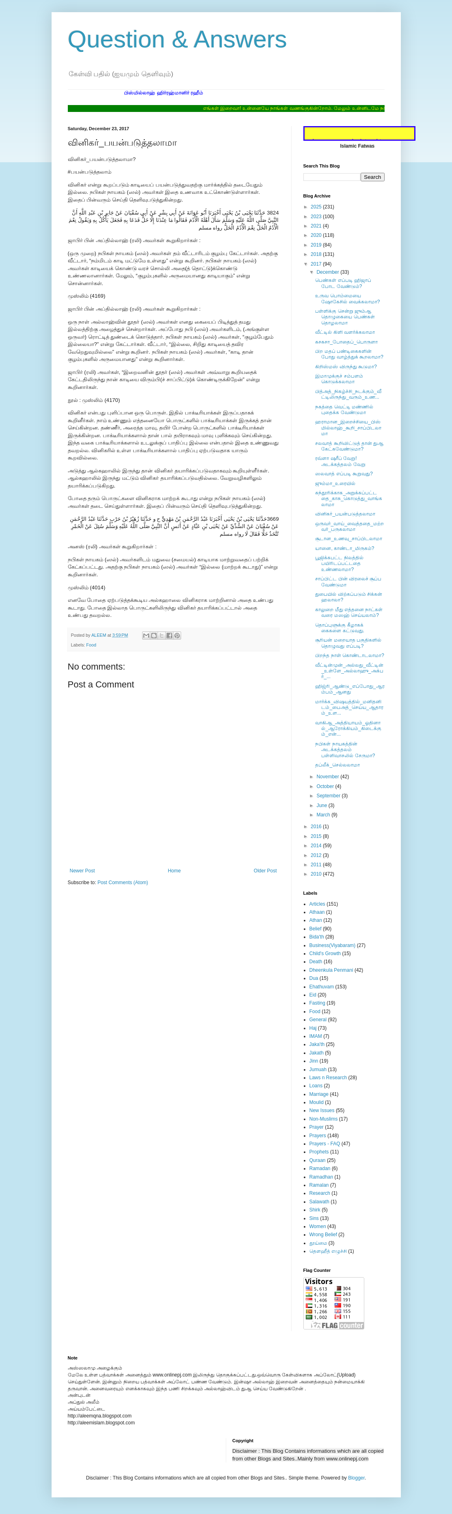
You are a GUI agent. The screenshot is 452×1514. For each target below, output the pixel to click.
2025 (317, 207)
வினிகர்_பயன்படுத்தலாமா (345, 514)
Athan (315, 920)
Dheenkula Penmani (331, 970)
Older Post (265, 871)
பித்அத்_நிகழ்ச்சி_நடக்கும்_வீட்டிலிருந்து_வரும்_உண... (348, 394)
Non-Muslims (323, 1119)
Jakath (316, 1053)
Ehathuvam (321, 987)
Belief (315, 929)
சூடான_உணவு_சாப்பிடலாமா (348, 538)
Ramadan (320, 1168)
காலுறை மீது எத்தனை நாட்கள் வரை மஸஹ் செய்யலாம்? (349, 612)
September (329, 796)
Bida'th (316, 937)
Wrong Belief (323, 1234)
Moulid (316, 1102)
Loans (316, 1086)
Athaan (317, 912)
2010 (317, 874)
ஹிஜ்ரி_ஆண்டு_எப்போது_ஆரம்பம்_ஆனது (349, 689)
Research (319, 1193)
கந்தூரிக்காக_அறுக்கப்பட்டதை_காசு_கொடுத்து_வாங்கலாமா (348, 498)
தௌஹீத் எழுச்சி (328, 1251)
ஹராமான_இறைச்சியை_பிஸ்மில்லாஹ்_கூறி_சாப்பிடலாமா (348, 427)
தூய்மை (318, 1243)
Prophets (319, 1152)
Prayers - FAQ (324, 1144)
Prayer (316, 1127)
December (328, 272)
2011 (317, 865)
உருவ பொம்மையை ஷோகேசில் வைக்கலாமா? (347, 298)
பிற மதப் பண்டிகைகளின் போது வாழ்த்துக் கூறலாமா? (349, 354)
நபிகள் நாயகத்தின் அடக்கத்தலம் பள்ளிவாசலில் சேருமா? (345, 749)
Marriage (319, 1094)
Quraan (317, 1160)
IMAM (315, 1036)
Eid (312, 995)
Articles (317, 904)
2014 (317, 845)
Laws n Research (328, 1077)
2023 (317, 216)
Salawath (319, 1202)
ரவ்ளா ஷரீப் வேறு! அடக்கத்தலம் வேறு (340, 461)
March (323, 815)
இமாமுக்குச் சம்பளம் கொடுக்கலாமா (339, 378)
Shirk (314, 1210)
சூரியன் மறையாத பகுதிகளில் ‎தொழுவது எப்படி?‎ (348, 643)
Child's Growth (325, 953)
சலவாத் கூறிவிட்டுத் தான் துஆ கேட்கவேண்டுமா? (349, 446)
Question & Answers (177, 39)
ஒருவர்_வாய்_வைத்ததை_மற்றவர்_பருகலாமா (349, 526)
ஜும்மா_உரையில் (335, 483)
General (318, 1019)
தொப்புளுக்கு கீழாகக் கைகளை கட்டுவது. (339, 628)
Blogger (356, 1478)
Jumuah (318, 1069)
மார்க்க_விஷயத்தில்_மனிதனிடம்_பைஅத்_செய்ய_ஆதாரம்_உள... (349, 707)
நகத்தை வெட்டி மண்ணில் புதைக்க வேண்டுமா (344, 409)
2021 (317, 226)
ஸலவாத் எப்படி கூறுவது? (343, 474)
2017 (317, 264)
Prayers (317, 1135)
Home (174, 871)
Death (315, 961)
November (328, 777)
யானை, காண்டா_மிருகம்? (344, 548)
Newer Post (82, 871)
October (325, 786)
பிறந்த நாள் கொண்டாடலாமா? (349, 655)
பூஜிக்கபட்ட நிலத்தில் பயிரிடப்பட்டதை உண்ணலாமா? (339, 563)
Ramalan (319, 1185)
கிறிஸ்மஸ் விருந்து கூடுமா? (345, 366)
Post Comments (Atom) (122, 882)
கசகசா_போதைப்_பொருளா (346, 342)
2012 (317, 855)
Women (317, 1226)
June (322, 805)
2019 (317, 245)
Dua (313, 978)
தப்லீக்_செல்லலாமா (337, 765)
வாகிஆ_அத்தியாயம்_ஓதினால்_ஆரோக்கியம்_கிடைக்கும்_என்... (348, 728)
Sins (314, 1218)
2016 (317, 826)
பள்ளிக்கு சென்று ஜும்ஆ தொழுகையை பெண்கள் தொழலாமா (344, 317)
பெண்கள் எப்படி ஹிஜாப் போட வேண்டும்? (343, 283)
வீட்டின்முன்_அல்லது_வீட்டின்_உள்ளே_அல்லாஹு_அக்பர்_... (349, 671)
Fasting (317, 1003)
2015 (317, 836)
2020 (317, 235)
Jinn (313, 1061)
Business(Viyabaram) (332, 945)
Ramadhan (321, 1177)
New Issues (322, 1110)
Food (91, 644)
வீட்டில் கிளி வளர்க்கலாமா (345, 332)
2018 (317, 254)
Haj (313, 1028)
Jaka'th (317, 1044)
